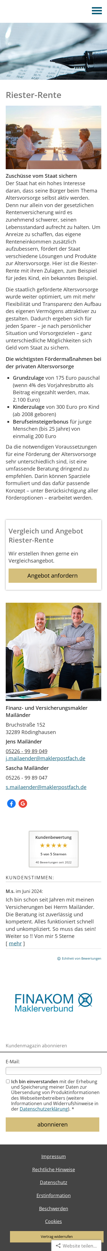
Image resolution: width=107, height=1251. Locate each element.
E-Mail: (13, 1061)
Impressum (53, 1156)
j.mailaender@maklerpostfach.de (45, 758)
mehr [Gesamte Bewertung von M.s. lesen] (15, 943)
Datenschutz (53, 1182)
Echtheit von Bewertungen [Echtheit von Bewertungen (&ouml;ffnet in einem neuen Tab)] (81, 958)
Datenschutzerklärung (44, 1109)
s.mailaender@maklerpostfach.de (46, 787)
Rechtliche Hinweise (53, 1169)
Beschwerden (53, 1208)
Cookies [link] (53, 1221)
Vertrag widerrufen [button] (57, 1236)
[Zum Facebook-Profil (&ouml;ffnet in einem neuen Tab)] (11, 803)
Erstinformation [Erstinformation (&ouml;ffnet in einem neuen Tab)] (54, 1195)
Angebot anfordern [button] (52, 575)
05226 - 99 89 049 (26, 751)
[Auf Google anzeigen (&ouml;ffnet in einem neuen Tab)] (23, 803)
